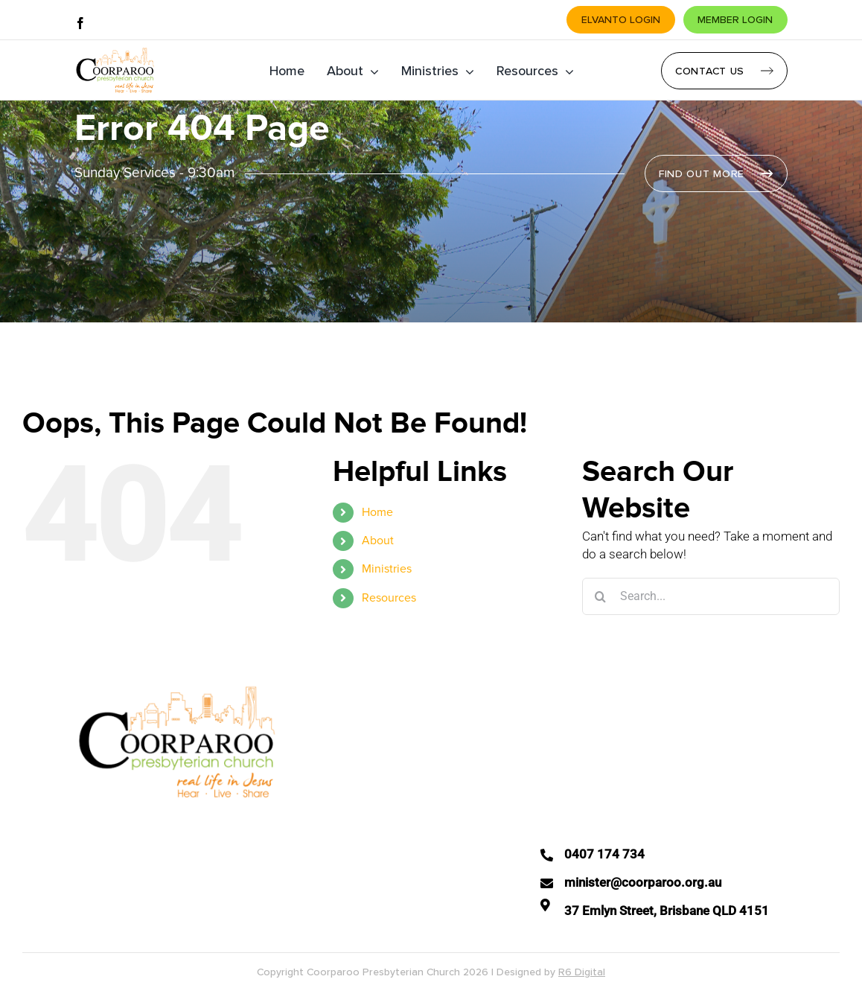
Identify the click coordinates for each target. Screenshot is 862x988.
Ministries (387, 568)
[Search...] (711, 596)
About (378, 540)
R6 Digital (581, 972)
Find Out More (701, 174)
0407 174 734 (604, 854)
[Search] (600, 596)
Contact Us (709, 71)
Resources (389, 597)
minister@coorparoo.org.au (642, 882)
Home (377, 512)
